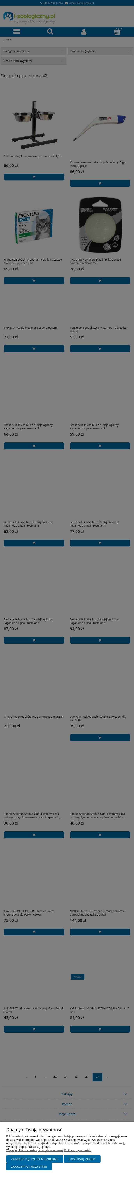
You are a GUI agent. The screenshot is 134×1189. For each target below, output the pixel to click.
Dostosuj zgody (82, 1159)
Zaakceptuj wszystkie (29, 1166)
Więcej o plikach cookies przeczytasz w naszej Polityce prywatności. (48, 1150)
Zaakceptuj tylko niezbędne (34, 1159)
